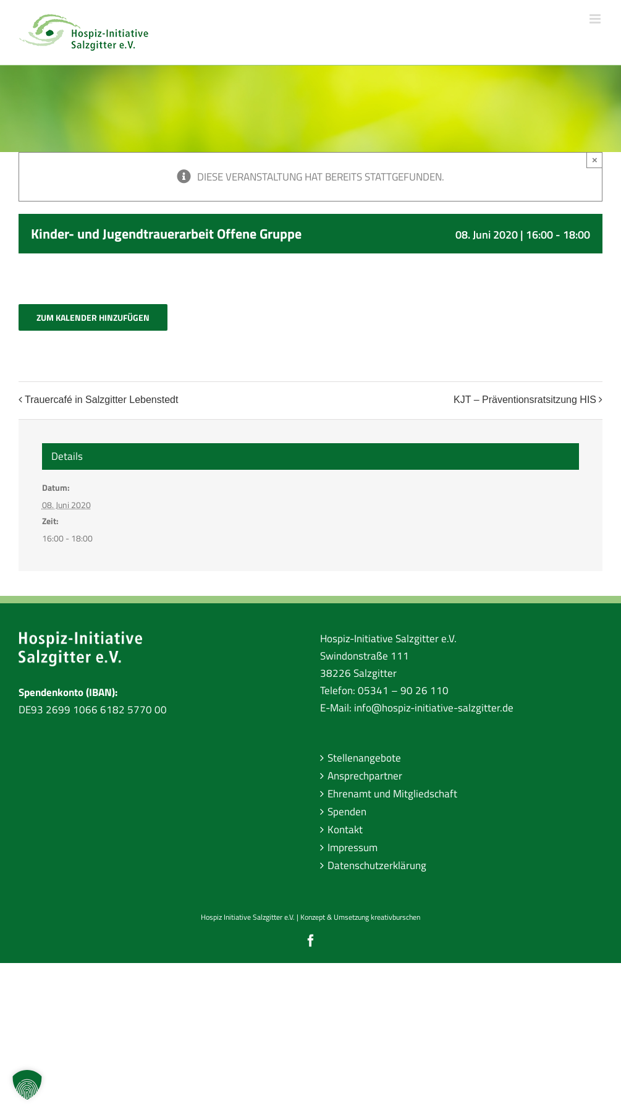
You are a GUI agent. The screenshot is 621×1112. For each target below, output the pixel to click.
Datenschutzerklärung (376, 865)
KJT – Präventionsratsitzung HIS (525, 399)
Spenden (346, 812)
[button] (27, 1085)
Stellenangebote (364, 758)
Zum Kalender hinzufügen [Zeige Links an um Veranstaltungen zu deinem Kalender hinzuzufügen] (93, 317)
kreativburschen (395, 917)
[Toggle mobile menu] (595, 18)
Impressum (352, 847)
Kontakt (345, 829)
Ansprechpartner (364, 776)
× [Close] (595, 160)
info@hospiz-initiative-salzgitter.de (433, 708)
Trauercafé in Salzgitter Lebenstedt (101, 399)
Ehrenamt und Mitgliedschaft (392, 794)
